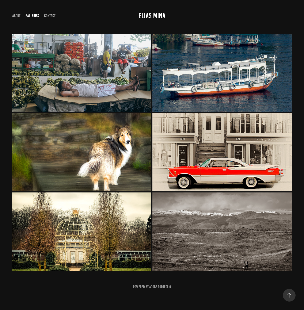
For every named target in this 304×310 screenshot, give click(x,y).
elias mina (152, 16)
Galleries (32, 16)
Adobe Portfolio (160, 287)
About (16, 16)
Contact (50, 16)
